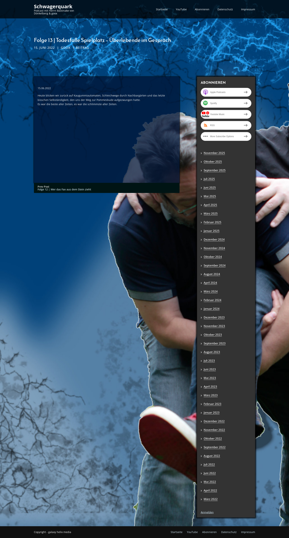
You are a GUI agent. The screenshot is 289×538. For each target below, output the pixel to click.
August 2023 (212, 352)
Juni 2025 (210, 187)
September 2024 (215, 265)
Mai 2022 (210, 482)
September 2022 (215, 447)
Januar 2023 (212, 412)
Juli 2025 (209, 179)
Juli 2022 (209, 464)
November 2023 (214, 326)
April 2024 (210, 282)
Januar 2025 (212, 231)
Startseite (162, 9)
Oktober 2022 (213, 438)
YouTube (181, 9)
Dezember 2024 (214, 239)
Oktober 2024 (213, 257)
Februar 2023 (212, 404)
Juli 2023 (209, 360)
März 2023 (211, 395)
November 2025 (214, 153)
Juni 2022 (210, 473)
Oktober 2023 (213, 334)
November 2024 (214, 248)
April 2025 (210, 205)
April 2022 (210, 490)
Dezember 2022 (214, 421)
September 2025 (215, 170)
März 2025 (211, 213)
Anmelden (207, 512)
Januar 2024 (212, 308)
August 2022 (212, 456)
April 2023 (210, 386)
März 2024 (211, 291)
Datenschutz (225, 9)
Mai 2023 (210, 378)
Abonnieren (202, 9)
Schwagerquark (53, 6)
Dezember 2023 (214, 317)
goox (65, 48)
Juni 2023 (210, 369)
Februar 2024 (212, 300)
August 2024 (212, 274)
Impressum (248, 9)
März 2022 (211, 499)
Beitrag (82, 48)
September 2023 (215, 343)
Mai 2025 (210, 196)
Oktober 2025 (213, 161)
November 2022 (214, 430)
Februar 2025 (212, 222)
